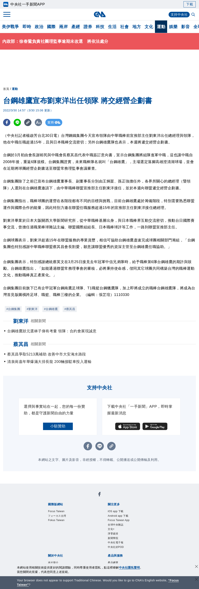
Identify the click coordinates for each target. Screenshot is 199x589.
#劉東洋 (32, 309)
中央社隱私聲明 (129, 567)
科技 (100, 26)
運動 (161, 26)
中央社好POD (120, 556)
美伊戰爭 (10, 26)
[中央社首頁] (99, 14)
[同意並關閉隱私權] (196, 567)
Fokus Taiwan (60, 523)
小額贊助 (58, 426)
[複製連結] (27, 122)
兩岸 (63, 26)
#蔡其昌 (69, 309)
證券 (88, 26)
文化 (149, 26)
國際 (51, 26)
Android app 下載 (123, 517)
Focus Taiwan (60, 512)
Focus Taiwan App (124, 523)
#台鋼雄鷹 (51, 309)
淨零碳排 (115, 540)
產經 (75, 26)
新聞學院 (115, 545)
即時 (27, 26)
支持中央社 (179, 14)
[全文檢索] (193, 15)
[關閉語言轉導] (196, 580)
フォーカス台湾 (61, 517)
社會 (124, 26)
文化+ (113, 534)
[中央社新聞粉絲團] (99, 495)
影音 (185, 26)
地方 (136, 26)
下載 (189, 4)
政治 (39, 26)
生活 (112, 26)
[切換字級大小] (38, 122)
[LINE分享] (17, 122)
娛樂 (173, 26)
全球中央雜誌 (119, 529)
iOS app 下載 (119, 512)
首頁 (6, 89)
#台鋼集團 (13, 309)
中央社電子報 (119, 551)
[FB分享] (6, 122)
